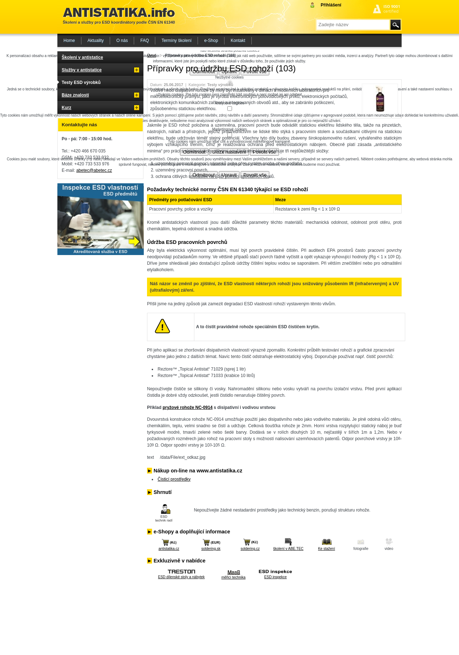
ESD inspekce (275, 577)
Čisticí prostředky (174, 479)
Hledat (396, 25)
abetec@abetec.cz (94, 170)
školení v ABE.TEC (288, 549)
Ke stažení (326, 549)
